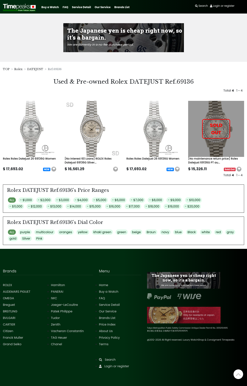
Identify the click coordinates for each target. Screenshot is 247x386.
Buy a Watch (50, 7)
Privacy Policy (109, 337)
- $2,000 (44, 200)
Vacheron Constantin (67, 331)
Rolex (18, 69)
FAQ (65, 7)
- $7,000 (137, 200)
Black (192, 232)
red (218, 232)
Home (103, 285)
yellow (83, 232)
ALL (11, 200)
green (121, 232)
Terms (103, 344)
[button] (54, 169)
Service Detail (81, 7)
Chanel (56, 344)
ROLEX (7, 285)
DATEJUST (35, 69)
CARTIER (9, 324)
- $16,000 (113, 206)
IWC (54, 298)
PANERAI (57, 291)
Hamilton (58, 285)
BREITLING (10, 311)
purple (25, 232)
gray (230, 232)
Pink (39, 238)
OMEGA (8, 298)
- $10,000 (193, 200)
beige (136, 232)
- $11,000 (15, 206)
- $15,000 (94, 206)
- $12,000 (35, 206)
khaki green (102, 232)
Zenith (55, 324)
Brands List (121, 7)
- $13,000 (54, 206)
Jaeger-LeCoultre (64, 305)
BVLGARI (9, 318)
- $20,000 (192, 206)
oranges (65, 232)
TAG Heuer (59, 337)
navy (165, 232)
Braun (151, 232)
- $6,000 (118, 200)
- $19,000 (172, 206)
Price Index (107, 324)
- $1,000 (26, 200)
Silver (26, 238)
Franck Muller (13, 337)
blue (178, 232)
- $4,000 (81, 200)
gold (12, 238)
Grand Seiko (12, 344)
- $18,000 (152, 206)
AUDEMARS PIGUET (16, 291)
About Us (106, 331)
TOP (6, 69)
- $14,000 (74, 206)
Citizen (8, 331)
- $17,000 (133, 206)
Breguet (9, 305)
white (205, 232)
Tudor (55, 318)
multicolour (44, 232)
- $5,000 (99, 200)
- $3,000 (62, 200)
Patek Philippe (61, 311)
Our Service (103, 7)
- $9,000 (174, 200)
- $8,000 (155, 200)
